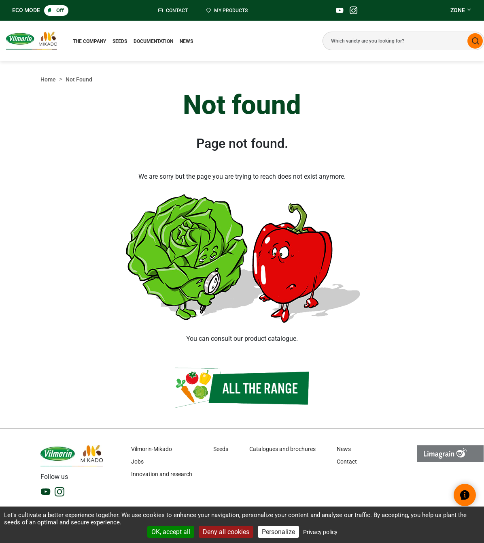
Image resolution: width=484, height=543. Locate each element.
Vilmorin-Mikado (151, 449)
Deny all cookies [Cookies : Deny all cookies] (226, 532)
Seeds (120, 41)
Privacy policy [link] (320, 532)
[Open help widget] (465, 495)
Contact (347, 461)
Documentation (153, 41)
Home (48, 79)
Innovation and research (161, 474)
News (186, 41)
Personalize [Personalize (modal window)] (278, 532)
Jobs (137, 461)
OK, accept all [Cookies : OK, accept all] (170, 532)
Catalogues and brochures (282, 449)
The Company (89, 41)
